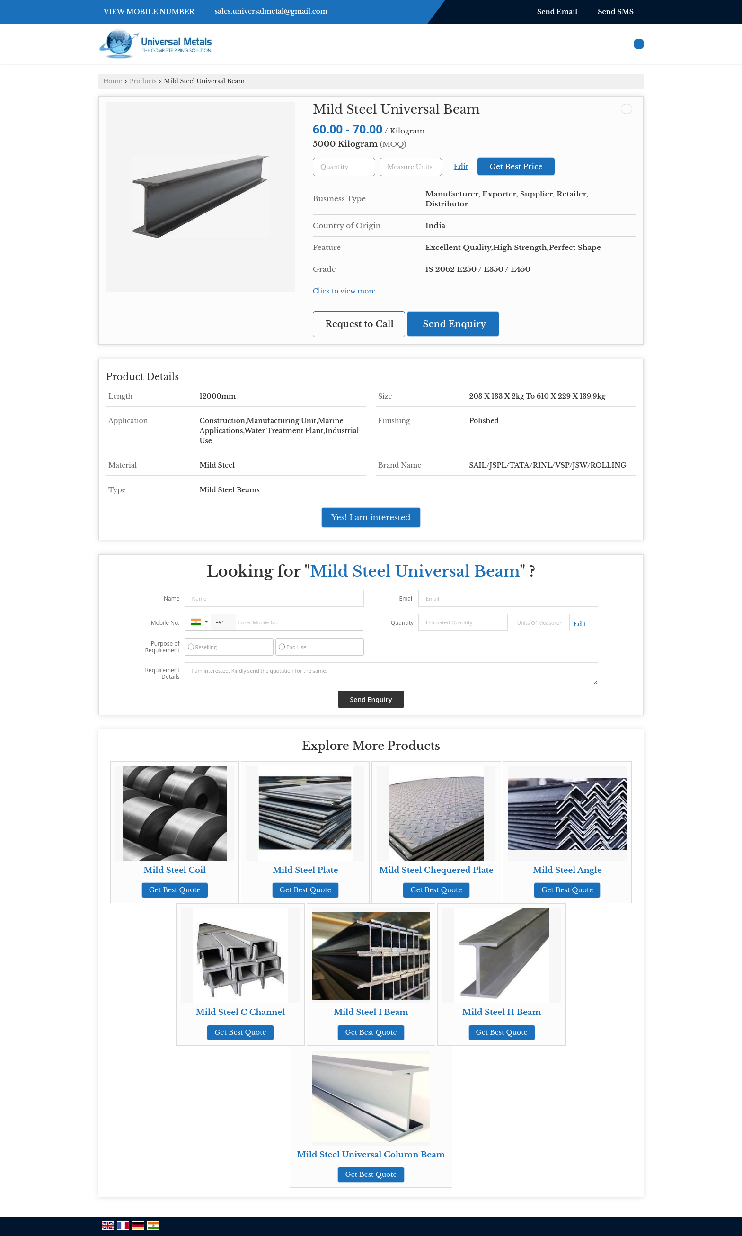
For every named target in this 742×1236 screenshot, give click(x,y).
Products (143, 81)
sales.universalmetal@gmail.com (271, 11)
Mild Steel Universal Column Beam (371, 1155)
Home (112, 81)
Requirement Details (162, 673)
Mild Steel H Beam (501, 1012)
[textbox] (411, 167)
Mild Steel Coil (174, 870)
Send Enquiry (454, 324)
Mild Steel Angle (567, 870)
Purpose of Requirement (162, 647)
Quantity (402, 623)
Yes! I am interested (370, 518)
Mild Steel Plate (305, 870)
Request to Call (359, 324)
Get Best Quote (175, 890)
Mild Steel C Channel (240, 1012)
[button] (149, 12)
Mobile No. (165, 623)
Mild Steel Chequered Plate (436, 870)
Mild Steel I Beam (371, 1012)
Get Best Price (515, 166)
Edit (461, 167)
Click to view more (344, 291)
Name (172, 599)
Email (406, 599)
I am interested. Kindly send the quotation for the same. (391, 673)
